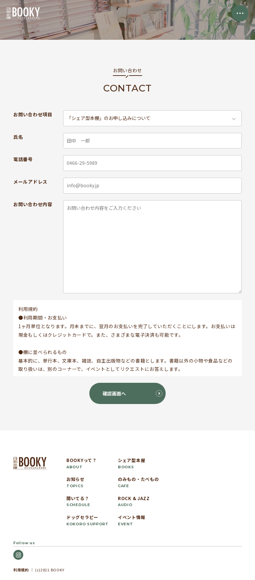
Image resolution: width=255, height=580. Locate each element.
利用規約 (21, 569)
